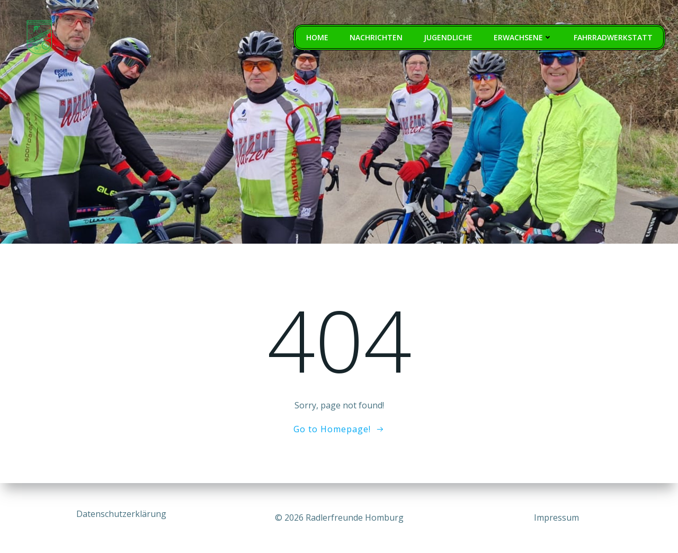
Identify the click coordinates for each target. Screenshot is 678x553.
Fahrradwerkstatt (613, 37)
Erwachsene (523, 37)
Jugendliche (448, 37)
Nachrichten (376, 37)
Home (317, 37)
